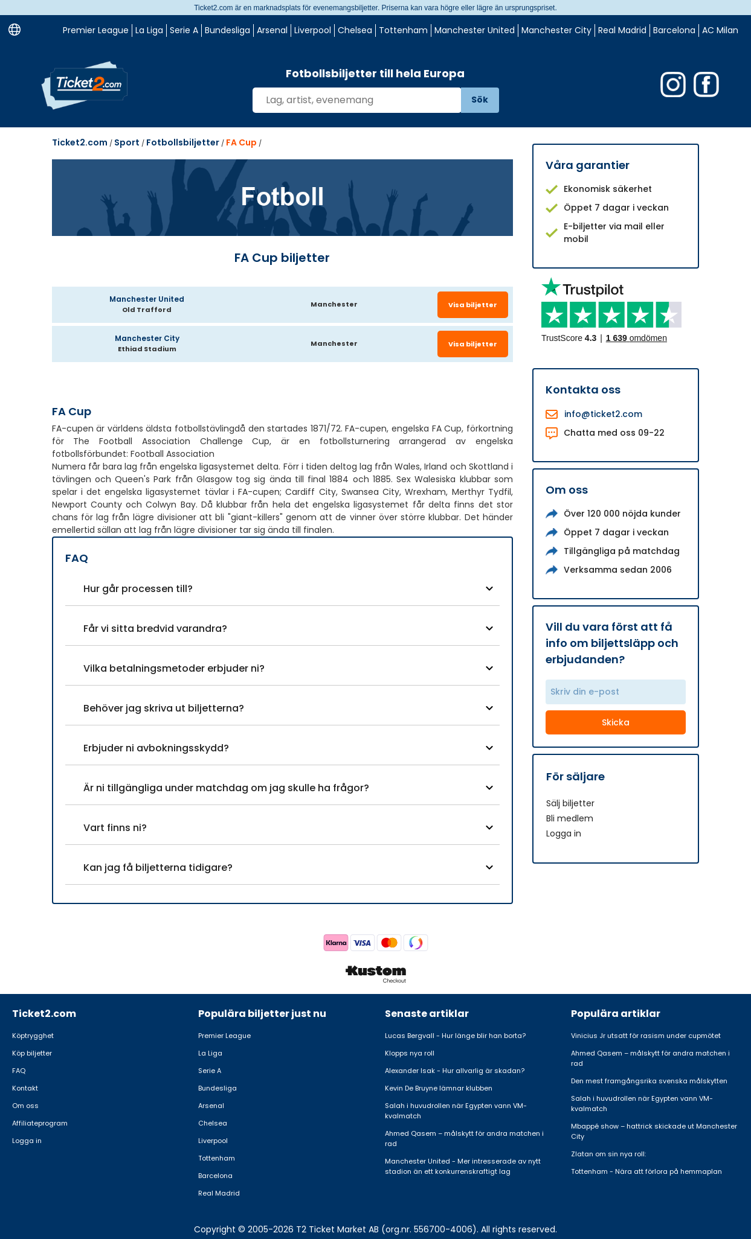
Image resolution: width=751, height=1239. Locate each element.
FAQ (18, 1070)
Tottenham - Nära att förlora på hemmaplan (646, 1171)
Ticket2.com (80, 142)
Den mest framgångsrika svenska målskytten (649, 1081)
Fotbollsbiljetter (182, 142)
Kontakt (25, 1088)
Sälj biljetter (570, 803)
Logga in (563, 833)
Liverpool (312, 30)
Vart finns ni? (115, 828)
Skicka (616, 722)
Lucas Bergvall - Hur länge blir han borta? (455, 1035)
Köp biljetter (32, 1053)
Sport (127, 142)
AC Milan (720, 30)
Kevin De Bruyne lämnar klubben (438, 1088)
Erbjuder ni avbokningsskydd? (156, 748)
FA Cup (241, 142)
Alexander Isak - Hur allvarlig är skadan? (454, 1070)
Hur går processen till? (138, 589)
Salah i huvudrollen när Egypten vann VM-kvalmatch (456, 1111)
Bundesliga (227, 30)
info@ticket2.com (603, 414)
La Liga (149, 30)
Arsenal (272, 30)
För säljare (575, 776)
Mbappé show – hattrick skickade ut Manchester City (654, 1131)
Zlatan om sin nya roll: (608, 1154)
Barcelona (674, 30)
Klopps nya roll (409, 1053)
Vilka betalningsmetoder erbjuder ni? (174, 668)
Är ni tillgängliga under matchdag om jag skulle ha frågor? (226, 788)
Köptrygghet (33, 1035)
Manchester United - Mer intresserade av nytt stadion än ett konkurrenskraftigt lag (463, 1166)
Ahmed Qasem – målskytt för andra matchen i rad (464, 1138)
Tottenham (403, 30)
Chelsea (355, 30)
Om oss (25, 1105)
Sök (479, 100)
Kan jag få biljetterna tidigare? (158, 867)
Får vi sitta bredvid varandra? (155, 628)
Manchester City (556, 30)
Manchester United (474, 30)
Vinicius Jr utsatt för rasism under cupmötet (646, 1035)
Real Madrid (622, 30)
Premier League (96, 30)
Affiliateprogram (40, 1123)
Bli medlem (569, 818)
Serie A (184, 30)
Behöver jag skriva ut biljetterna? (163, 708)
